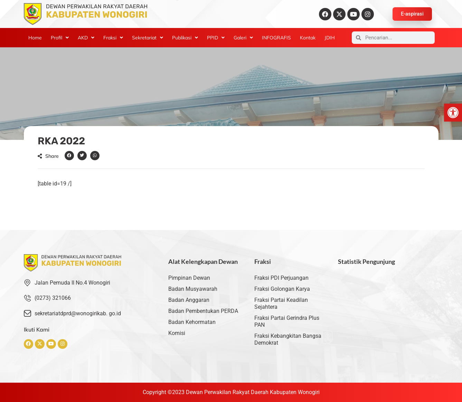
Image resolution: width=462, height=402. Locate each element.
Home (35, 38)
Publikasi (185, 38)
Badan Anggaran (188, 300)
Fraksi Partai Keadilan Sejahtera (281, 303)
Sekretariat (147, 38)
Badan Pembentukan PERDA (203, 311)
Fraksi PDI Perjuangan (281, 278)
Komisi (176, 333)
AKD (86, 38)
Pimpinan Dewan (189, 278)
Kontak (307, 38)
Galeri (243, 38)
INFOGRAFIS (276, 38)
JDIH (329, 38)
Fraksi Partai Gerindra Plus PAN (286, 321)
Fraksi (113, 38)
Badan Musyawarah (192, 289)
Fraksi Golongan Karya (282, 289)
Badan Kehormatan (192, 322)
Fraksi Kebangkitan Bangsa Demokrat (287, 339)
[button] (453, 113)
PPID (216, 38)
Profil (60, 38)
